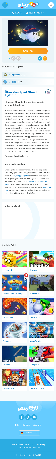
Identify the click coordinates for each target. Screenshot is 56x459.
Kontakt (26, 425)
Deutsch (26, 432)
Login (17, 12)
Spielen (28, 51)
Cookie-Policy (39, 444)
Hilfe (17, 425)
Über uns (37, 425)
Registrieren (35, 12)
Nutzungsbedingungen (29, 447)
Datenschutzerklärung (21, 444)
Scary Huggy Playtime (20, 175)
